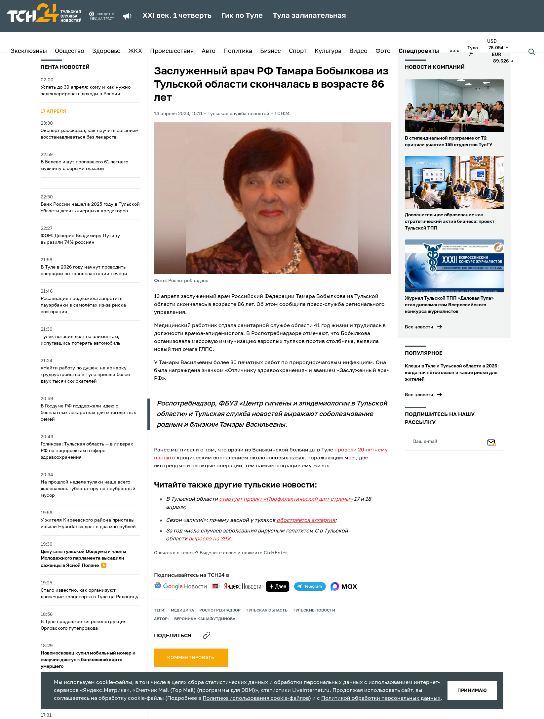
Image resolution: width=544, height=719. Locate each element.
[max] (343, 586)
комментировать (191, 658)
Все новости (419, 327)
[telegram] (310, 586)
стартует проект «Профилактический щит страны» (286, 499)
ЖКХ (135, 51)
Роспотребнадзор (220, 611)
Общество (69, 51)
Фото (383, 51)
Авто (208, 51)
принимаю (472, 690)
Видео (358, 51)
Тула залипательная (309, 16)
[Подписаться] (491, 441)
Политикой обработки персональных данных (381, 698)
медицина (182, 611)
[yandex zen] (278, 586)
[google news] (180, 586)
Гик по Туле (242, 16)
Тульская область (267, 611)
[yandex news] (236, 586)
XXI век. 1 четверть (177, 16)
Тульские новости (314, 611)
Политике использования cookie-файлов (256, 698)
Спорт (298, 51)
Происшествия (172, 51)
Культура (328, 51)
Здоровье (106, 51)
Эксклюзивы (29, 51)
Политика (237, 51)
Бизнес (270, 51)
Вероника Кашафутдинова (204, 619)
